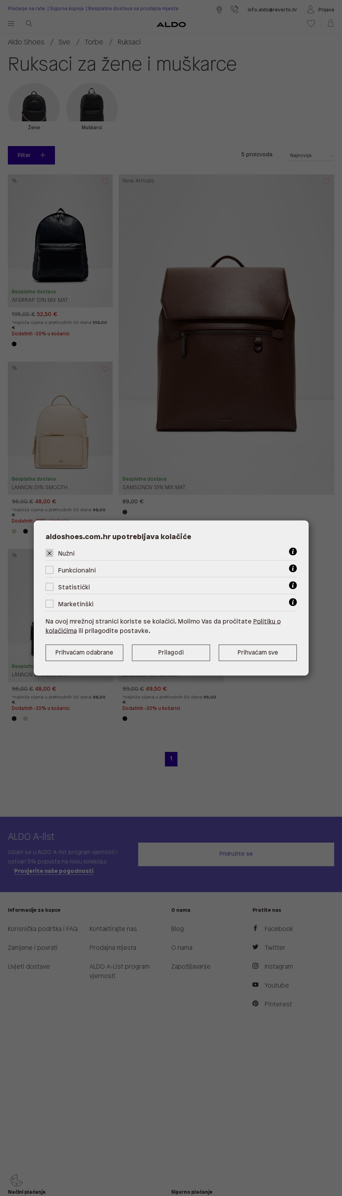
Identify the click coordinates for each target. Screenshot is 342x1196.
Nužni (66, 553)
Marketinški (75, 604)
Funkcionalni (77, 570)
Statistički (74, 587)
